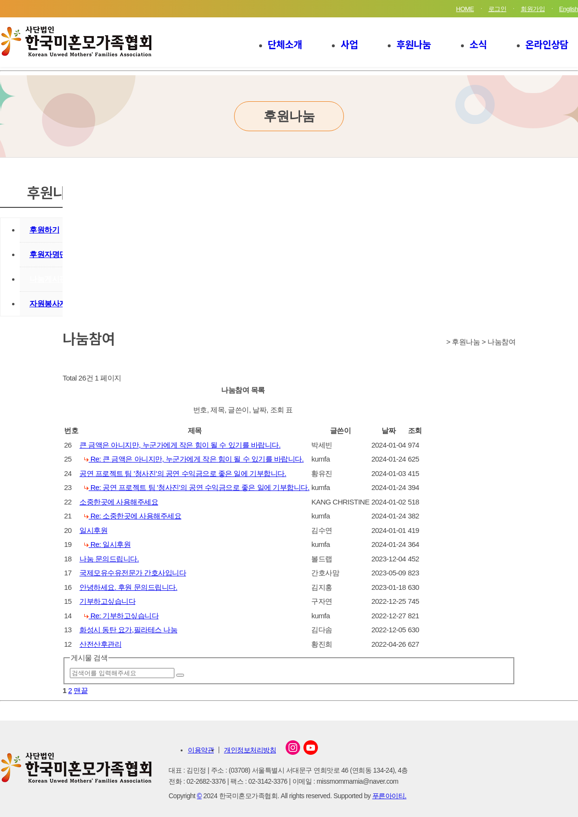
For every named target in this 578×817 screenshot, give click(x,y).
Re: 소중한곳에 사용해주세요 (132, 516)
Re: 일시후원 (107, 544)
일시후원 (93, 530)
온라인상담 (547, 44)
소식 (478, 44)
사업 (349, 44)
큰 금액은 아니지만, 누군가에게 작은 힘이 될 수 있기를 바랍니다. (179, 445)
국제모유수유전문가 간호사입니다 (132, 573)
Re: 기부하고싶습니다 (121, 616)
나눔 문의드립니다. (109, 559)
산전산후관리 (100, 644)
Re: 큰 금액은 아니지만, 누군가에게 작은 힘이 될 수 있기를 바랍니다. (194, 459)
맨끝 (81, 690)
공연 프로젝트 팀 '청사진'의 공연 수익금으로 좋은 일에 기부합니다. (182, 473)
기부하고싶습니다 (107, 601)
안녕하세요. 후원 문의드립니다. (128, 587)
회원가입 (533, 9)
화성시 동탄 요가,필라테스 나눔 (128, 630)
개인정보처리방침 (250, 750)
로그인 (497, 9)
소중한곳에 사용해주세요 (118, 502)
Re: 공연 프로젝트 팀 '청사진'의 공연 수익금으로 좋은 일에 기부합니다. (196, 487)
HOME (465, 9)
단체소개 (285, 44)
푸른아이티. (389, 796)
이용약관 (201, 750)
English (568, 9)
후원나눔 (413, 44)
